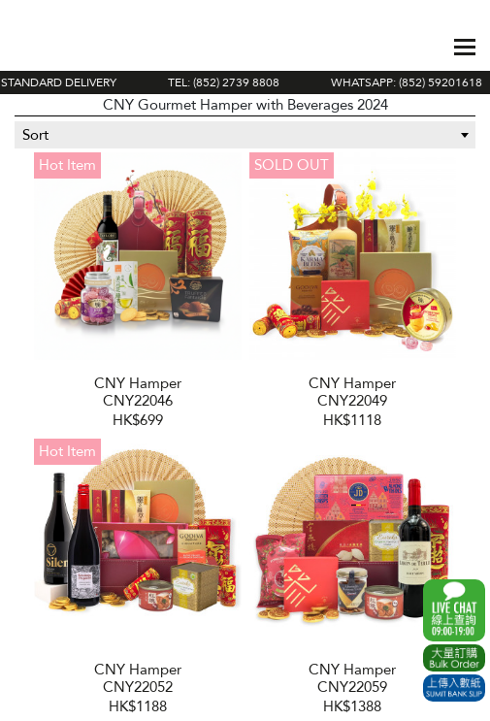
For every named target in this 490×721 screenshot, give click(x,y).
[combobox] (245, 134)
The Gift (81, 46)
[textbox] (245, 134)
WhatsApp (454, 610)
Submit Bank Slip (454, 688)
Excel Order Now (454, 658)
